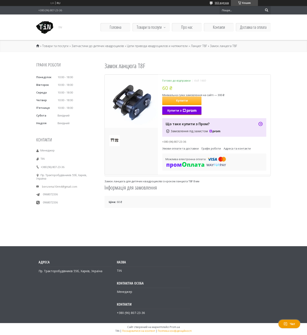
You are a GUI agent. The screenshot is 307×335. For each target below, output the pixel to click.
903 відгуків (222, 3)
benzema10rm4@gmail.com (59, 186)
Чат (289, 324)
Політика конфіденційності (175, 331)
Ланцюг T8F (199, 46)
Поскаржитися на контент (138, 331)
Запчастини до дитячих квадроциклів (98, 46)
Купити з (182, 110)
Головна (115, 27)
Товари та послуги (149, 27)
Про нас (187, 27)
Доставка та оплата (253, 27)
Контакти (219, 27)
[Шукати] (266, 10)
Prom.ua (175, 327)
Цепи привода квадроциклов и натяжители (157, 46)
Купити (182, 100)
